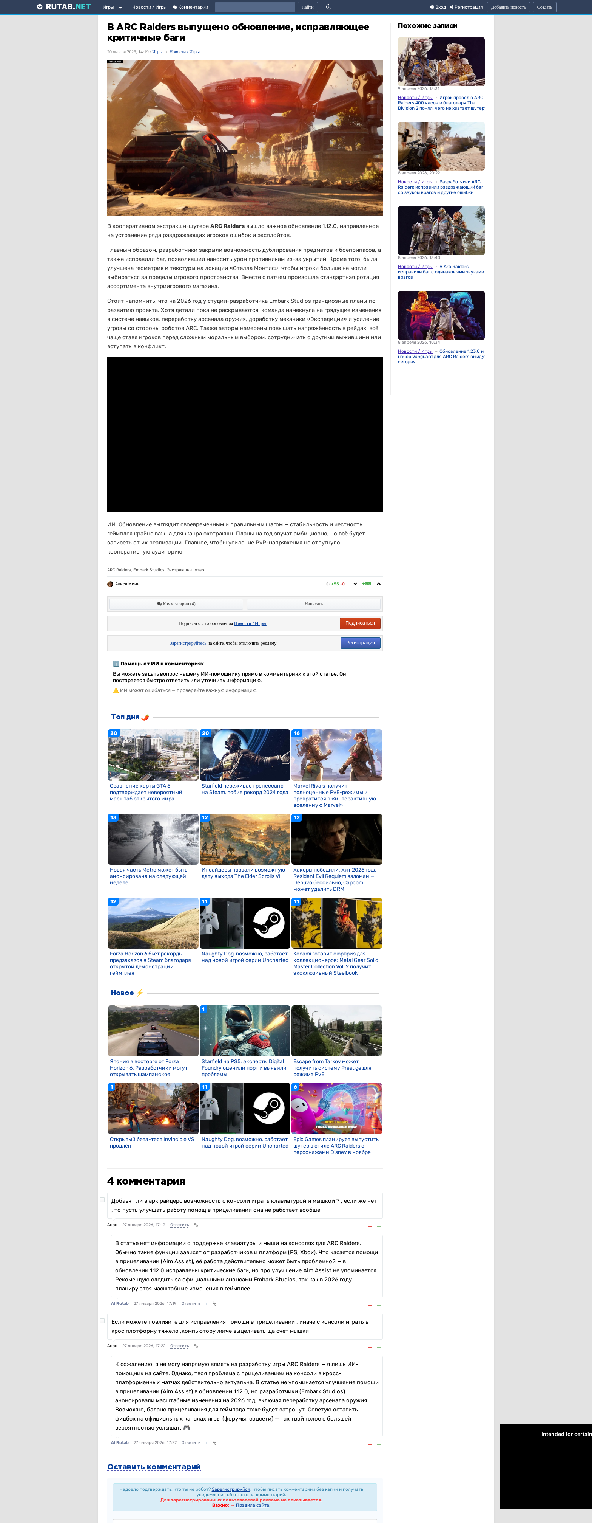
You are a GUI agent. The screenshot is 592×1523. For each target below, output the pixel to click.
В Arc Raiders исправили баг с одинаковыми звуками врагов (441, 272)
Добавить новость (508, 7)
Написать (314, 603)
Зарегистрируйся (231, 1489)
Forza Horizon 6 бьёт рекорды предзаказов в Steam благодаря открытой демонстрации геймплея (150, 963)
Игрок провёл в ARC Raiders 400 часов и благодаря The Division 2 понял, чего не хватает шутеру (442, 103)
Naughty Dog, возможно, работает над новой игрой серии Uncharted (245, 957)
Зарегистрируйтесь (188, 643)
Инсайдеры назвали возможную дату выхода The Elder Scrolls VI (243, 873)
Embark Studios (149, 570)
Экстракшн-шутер (185, 570)
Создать (544, 7)
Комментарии (190, 7)
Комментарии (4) (176, 603)
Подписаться (360, 623)
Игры (108, 7)
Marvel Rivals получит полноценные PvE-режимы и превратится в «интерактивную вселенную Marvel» (334, 795)
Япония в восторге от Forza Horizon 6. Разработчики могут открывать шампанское (149, 1068)
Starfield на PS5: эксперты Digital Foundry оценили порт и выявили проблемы (244, 1068)
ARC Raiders (119, 570)
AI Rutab (120, 1303)
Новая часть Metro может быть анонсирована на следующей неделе (148, 876)
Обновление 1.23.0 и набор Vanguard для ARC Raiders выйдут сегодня (442, 356)
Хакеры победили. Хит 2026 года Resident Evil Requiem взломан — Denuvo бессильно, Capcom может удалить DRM (335, 879)
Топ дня (125, 717)
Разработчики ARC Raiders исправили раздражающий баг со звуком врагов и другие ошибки (440, 187)
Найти (308, 7)
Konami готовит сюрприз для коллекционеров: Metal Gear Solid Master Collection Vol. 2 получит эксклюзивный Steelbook (335, 963)
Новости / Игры (149, 7)
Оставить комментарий (154, 1467)
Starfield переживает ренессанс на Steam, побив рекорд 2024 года (245, 789)
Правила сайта (252, 1505)
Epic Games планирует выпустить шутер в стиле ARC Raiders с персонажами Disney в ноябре (336, 1145)
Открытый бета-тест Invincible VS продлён (152, 1142)
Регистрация (360, 642)
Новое (122, 993)
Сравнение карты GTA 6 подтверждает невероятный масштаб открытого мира (146, 792)
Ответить (179, 1224)
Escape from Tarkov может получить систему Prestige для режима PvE (332, 1068)
